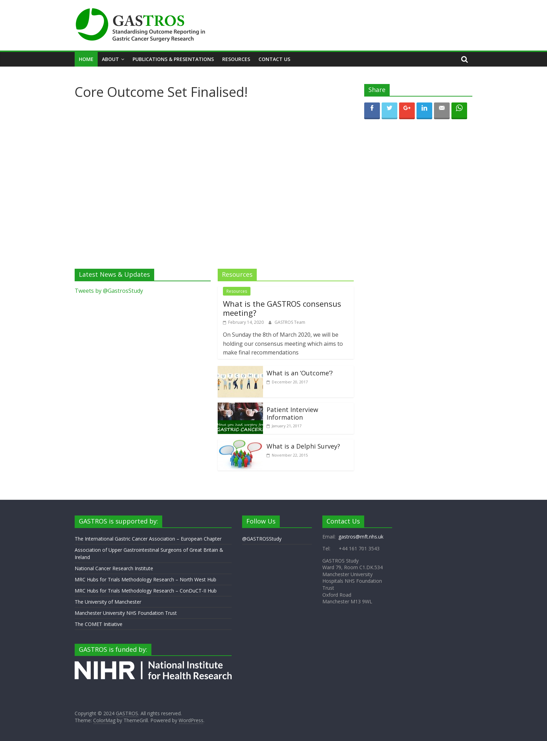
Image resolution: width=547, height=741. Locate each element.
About (110, 59)
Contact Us (274, 59)
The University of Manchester (108, 601)
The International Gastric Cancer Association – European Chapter (148, 538)
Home (86, 59)
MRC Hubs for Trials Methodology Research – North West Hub (145, 579)
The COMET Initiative (98, 624)
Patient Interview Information (292, 413)
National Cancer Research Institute (114, 568)
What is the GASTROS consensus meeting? (282, 308)
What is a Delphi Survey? (303, 446)
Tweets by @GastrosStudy (109, 291)
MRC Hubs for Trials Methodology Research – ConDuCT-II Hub (146, 590)
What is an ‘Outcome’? (300, 373)
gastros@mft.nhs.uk (360, 536)
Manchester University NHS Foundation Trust (126, 613)
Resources (236, 59)
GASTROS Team (290, 322)
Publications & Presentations (173, 59)
